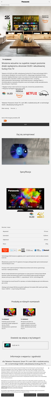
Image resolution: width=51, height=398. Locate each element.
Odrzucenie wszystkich (43, 395)
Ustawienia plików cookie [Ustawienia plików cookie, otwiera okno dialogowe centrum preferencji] (7, 395)
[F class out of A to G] (5, 121)
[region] (25, 382)
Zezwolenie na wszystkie (30, 395)
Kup (25, 124)
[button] (25, 124)
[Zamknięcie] (48, 368)
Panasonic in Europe (5, 4)
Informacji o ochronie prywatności (15, 387)
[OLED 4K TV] (25, 345)
